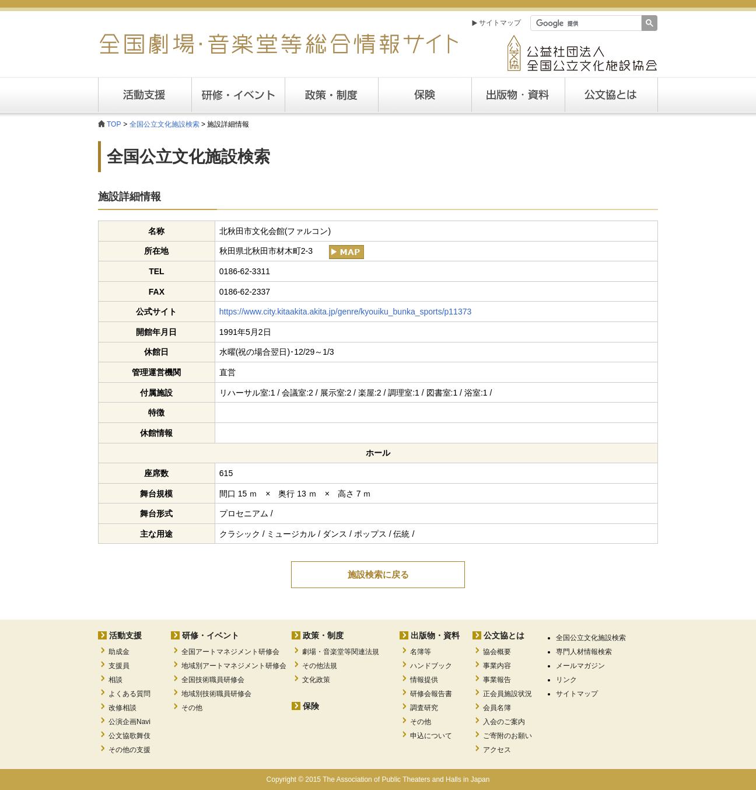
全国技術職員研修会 (212, 680)
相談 (115, 680)
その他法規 (319, 666)
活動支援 (144, 95)
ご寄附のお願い (507, 736)
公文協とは (657, 94)
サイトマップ (500, 23)
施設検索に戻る (378, 574)
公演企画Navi (129, 722)
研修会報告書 (431, 694)
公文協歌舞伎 (129, 736)
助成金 (119, 652)
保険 (424, 95)
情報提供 (424, 680)
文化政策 (316, 680)
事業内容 (497, 666)
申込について (431, 736)
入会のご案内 (504, 722)
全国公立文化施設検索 (165, 124)
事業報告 (497, 680)
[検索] (585, 23)
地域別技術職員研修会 (216, 694)
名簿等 (420, 652)
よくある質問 (129, 694)
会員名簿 (497, 708)
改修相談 (122, 708)
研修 (238, 95)
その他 (191, 708)
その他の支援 (129, 750)
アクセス (497, 750)
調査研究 (424, 708)
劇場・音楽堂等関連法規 (340, 652)
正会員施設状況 (507, 694)
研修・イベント (210, 635)
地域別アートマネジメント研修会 (233, 666)
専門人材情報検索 (584, 652)
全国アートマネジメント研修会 (230, 652)
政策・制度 (331, 95)
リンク (566, 680)
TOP (114, 124)
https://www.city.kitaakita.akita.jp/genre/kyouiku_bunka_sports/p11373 (345, 311)
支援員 (119, 666)
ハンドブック (431, 666)
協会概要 (497, 652)
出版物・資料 (435, 635)
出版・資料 (518, 95)
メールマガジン (580, 666)
